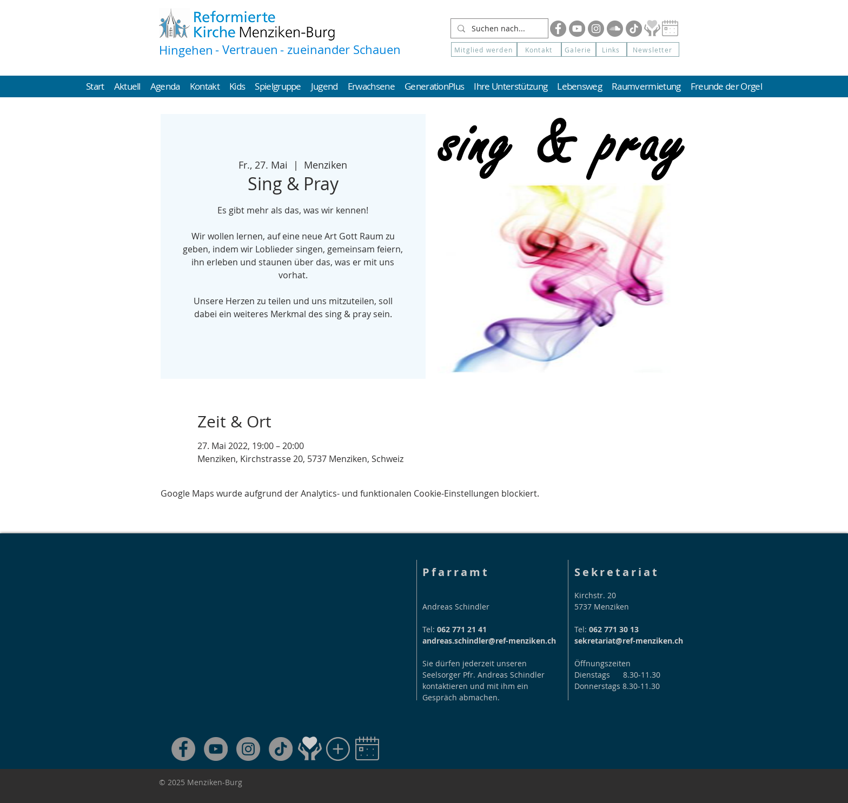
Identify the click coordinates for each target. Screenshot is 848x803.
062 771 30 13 (614, 629)
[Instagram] (596, 29)
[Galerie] (578, 49)
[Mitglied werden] (484, 49)
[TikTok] (281, 749)
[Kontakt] (539, 49)
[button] (653, 49)
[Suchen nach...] (498, 28)
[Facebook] (558, 29)
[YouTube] (577, 29)
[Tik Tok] (634, 29)
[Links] (611, 49)
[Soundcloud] (615, 29)
